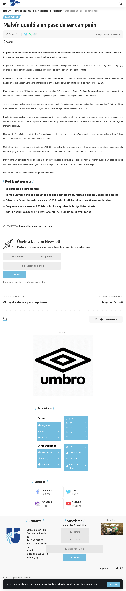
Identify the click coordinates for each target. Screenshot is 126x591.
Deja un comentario (105, 320)
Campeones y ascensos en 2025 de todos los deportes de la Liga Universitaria (50, 206)
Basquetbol (11, 17)
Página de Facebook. (45, 173)
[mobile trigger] (6, 3)
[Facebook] (48, 492)
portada (48, 226)
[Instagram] (48, 504)
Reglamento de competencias (22, 189)
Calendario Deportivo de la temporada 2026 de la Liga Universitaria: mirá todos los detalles (58, 200)
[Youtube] (78, 504)
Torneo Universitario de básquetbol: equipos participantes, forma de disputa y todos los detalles (62, 195)
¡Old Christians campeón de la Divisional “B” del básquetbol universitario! (48, 212)
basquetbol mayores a (31, 226)
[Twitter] (78, 492)
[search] (120, 3)
